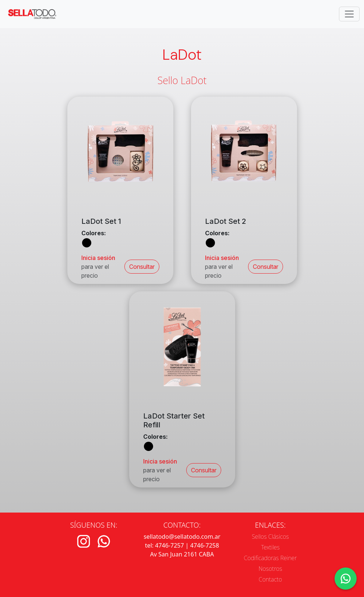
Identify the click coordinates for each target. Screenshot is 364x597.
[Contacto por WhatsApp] (346, 579)
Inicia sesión (98, 257)
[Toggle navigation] (349, 14)
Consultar (142, 266)
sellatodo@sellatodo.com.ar (182, 536)
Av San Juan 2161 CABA (182, 554)
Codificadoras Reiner (270, 558)
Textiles (270, 547)
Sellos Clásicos (270, 536)
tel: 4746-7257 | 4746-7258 (182, 545)
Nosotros (270, 569)
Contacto (270, 579)
